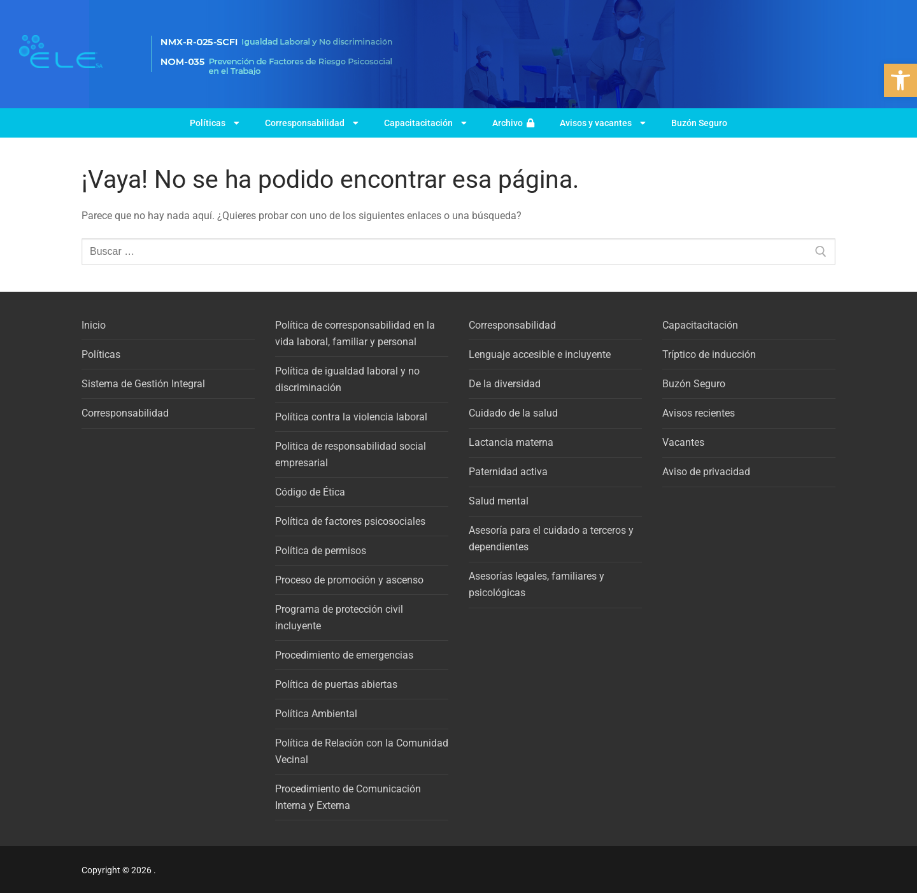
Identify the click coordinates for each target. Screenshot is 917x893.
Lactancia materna (511, 442)
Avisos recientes (698, 413)
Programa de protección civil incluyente (339, 617)
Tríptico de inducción (709, 354)
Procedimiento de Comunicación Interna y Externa (348, 797)
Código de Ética (310, 492)
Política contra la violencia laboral (351, 417)
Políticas (214, 123)
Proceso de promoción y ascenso (349, 580)
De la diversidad (505, 384)
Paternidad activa (508, 472)
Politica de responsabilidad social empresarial (350, 454)
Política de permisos (320, 551)
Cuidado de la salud (513, 413)
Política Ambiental (316, 714)
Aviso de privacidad (706, 472)
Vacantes (683, 442)
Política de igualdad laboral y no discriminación (347, 379)
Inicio (94, 325)
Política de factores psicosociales (350, 521)
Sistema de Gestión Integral (143, 384)
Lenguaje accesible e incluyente (540, 354)
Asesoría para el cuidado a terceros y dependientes (551, 538)
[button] (900, 80)
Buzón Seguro (699, 123)
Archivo (513, 123)
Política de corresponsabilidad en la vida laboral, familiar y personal (355, 333)
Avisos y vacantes (603, 123)
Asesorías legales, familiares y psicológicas (536, 584)
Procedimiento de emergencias (344, 655)
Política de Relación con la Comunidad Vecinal (361, 751)
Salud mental (499, 501)
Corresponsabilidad (312, 123)
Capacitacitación (425, 123)
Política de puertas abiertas (336, 684)
